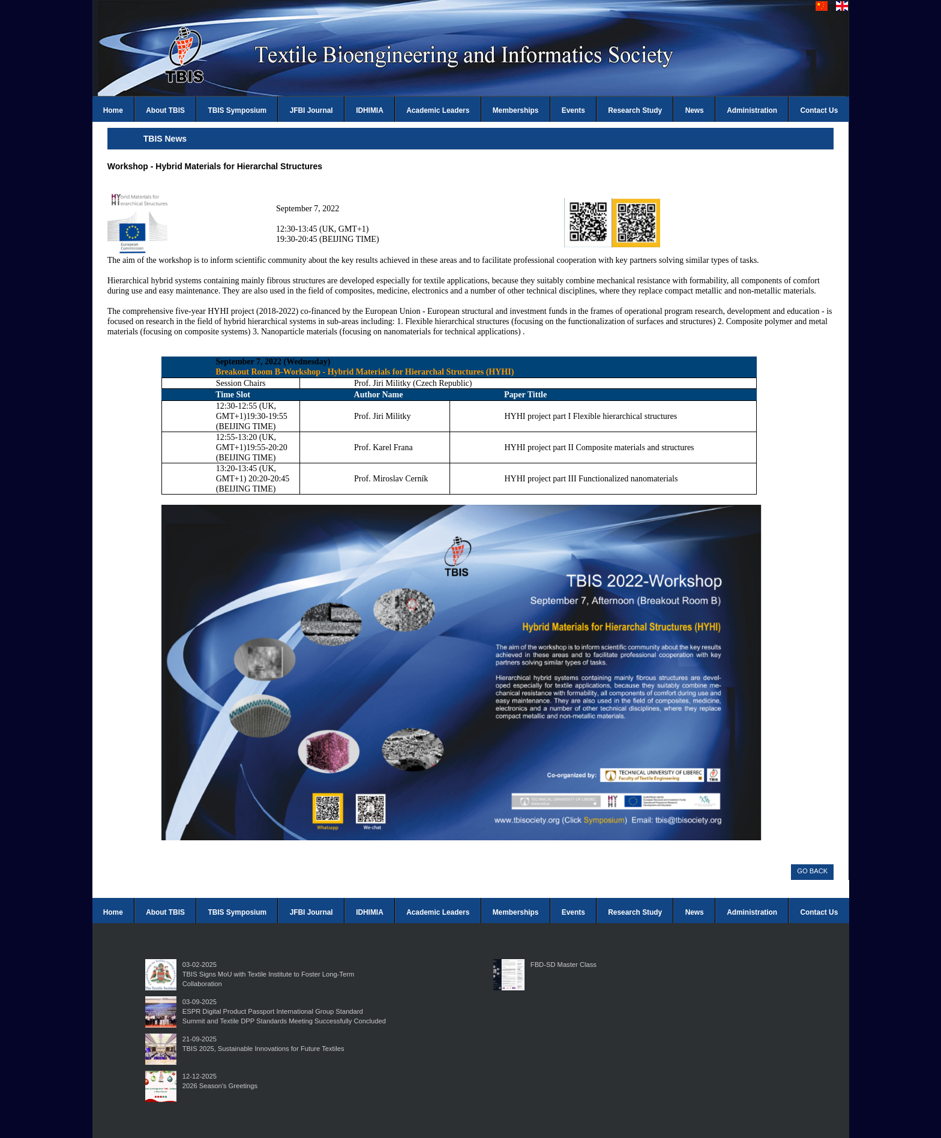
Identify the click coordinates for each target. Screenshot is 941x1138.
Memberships (516, 110)
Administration (752, 110)
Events (573, 110)
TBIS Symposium (237, 110)
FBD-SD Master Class (564, 964)
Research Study (635, 110)
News (694, 110)
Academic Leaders (437, 110)
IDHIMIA (369, 110)
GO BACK (812, 871)
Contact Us (819, 110)
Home (113, 110)
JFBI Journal (311, 110)
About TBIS (165, 110)
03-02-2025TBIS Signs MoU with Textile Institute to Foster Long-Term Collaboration (268, 974)
